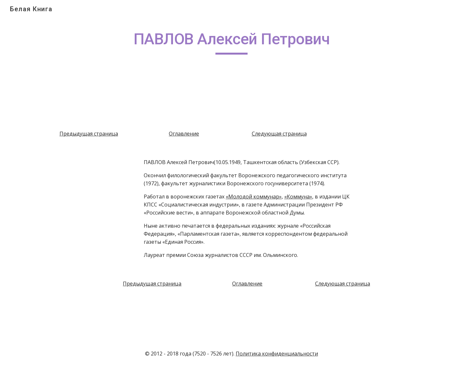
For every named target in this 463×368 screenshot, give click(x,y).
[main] (231, 42)
